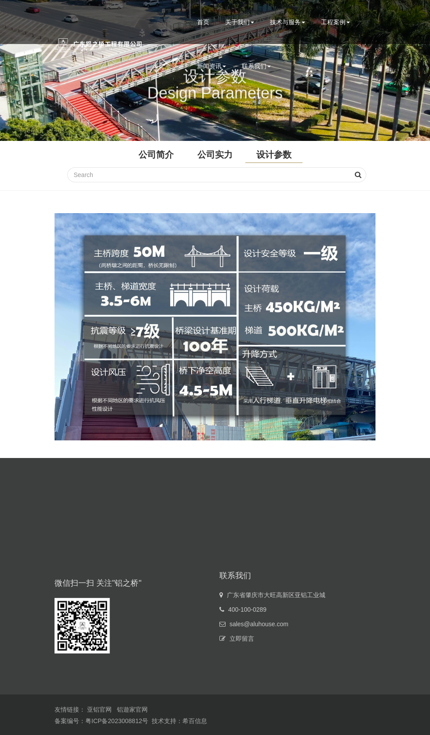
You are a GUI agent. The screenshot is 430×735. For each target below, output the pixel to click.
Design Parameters (215, 97)
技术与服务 (287, 22)
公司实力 (215, 154)
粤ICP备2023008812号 (116, 720)
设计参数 (274, 154)
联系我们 (256, 66)
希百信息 (194, 720)
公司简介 (156, 154)
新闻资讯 (211, 66)
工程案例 (335, 22)
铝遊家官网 (132, 709)
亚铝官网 (99, 709)
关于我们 (239, 22)
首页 (203, 22)
